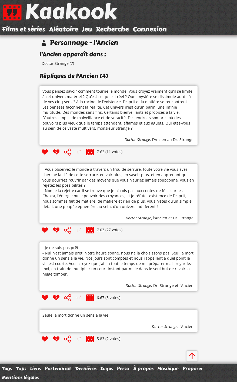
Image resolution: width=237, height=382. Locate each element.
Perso (123, 368)
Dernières (85, 368)
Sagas (106, 368)
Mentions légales (20, 377)
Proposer (192, 368)
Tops (21, 368)
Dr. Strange (183, 217)
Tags (7, 368)
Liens (35, 368)
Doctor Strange (55, 63)
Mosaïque (167, 368)
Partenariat (58, 368)
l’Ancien (159, 139)
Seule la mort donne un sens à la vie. (75, 315)
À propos (143, 368)
